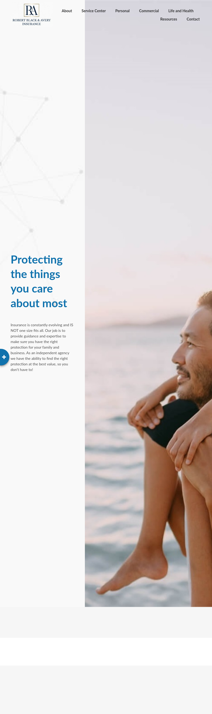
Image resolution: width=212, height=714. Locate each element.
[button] (67, 10)
